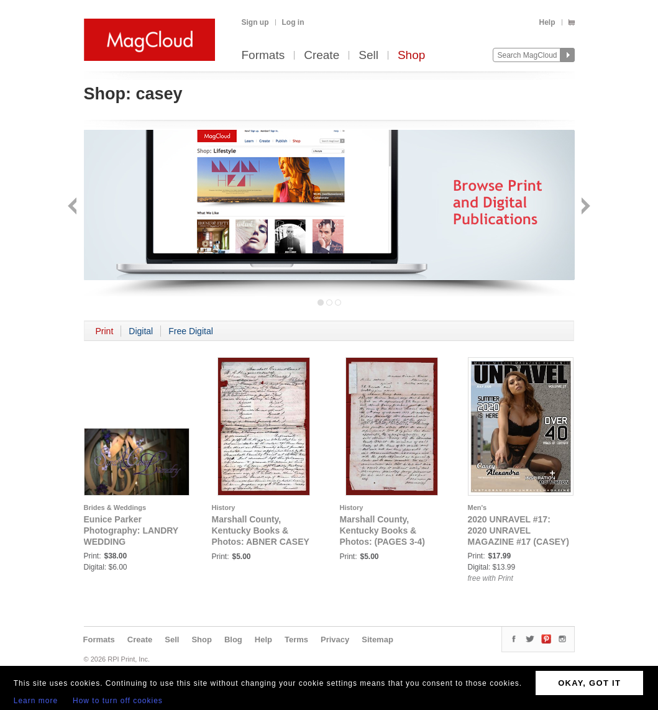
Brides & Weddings (115, 507)
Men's (477, 507)
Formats (263, 55)
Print (105, 331)
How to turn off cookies (118, 700)
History (223, 507)
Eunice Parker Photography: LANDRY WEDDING (131, 530)
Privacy (335, 639)
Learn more (36, 700)
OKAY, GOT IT (589, 683)
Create (321, 55)
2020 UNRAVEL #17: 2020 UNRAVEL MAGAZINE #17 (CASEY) (518, 530)
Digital (141, 331)
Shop (411, 55)
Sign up (255, 22)
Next (584, 207)
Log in (293, 22)
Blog (233, 639)
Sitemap (377, 639)
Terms (296, 639)
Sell (368, 55)
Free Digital (190, 331)
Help (547, 22)
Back (74, 207)
